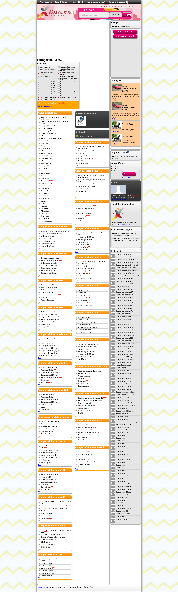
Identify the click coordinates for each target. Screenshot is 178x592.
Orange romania (46, 146)
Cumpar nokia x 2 (122, 441)
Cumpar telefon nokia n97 (124, 292)
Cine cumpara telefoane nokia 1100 (127, 276)
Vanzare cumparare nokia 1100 (126, 424)
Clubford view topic (47, 128)
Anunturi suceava (46, 153)
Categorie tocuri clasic (48, 241)
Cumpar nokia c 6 (121, 473)
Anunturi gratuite (46, 462)
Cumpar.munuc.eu (43, 587)
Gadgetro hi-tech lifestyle (49, 273)
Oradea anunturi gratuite (48, 268)
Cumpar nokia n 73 (122, 516)
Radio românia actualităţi (49, 290)
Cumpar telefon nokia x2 (124, 289)
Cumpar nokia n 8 (122, 446)
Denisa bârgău (45, 547)
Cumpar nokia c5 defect (123, 376)
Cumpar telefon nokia (123, 322)
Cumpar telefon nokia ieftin (125, 335)
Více (39, 248)
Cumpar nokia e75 (122, 432)
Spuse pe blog (82, 303)
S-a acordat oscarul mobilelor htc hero (90, 371)
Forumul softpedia (47, 183)
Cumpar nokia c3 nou (123, 514)
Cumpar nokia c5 (121, 462)
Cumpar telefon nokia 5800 (125, 343)
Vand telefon (45, 186)
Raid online (44, 484)
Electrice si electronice (48, 544)
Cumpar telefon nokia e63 (124, 295)
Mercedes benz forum (85, 454)
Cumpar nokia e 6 (121, 500)
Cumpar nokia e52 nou (123, 522)
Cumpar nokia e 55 (122, 478)
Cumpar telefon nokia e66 (124, 303)
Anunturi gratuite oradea (86, 239)
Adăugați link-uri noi (115, 6)
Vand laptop (44, 382)
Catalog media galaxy (48, 345)
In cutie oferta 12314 (84, 452)
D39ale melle (45, 380)
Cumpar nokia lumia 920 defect (126, 405)
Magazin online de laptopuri (50, 317)
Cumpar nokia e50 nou (123, 492)
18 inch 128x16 (46, 477)
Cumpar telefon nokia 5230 (125, 338)
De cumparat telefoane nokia (125, 259)
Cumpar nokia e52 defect (124, 381)
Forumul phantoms (84, 158)
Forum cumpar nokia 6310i (125, 281)
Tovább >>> (116, 100)
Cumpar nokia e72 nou (123, 508)
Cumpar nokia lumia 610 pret (125, 392)
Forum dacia (45, 188)
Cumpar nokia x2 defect (123, 386)
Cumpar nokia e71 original (124, 354)
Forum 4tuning (45, 178)
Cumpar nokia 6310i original (125, 357)
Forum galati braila (47, 370)
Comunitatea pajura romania (50, 450)
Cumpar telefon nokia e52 (124, 297)
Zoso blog (44, 168)
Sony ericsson (45, 324)
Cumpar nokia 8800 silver (124, 411)
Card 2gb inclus (46, 460)
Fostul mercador (83, 383)
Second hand (82, 378)
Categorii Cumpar (61, 2)
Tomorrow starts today (85, 403)
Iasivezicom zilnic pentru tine (50, 534)
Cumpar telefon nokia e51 (124, 319)
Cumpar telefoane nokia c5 (118, 2)
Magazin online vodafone (49, 287)
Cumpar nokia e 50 (122, 465)
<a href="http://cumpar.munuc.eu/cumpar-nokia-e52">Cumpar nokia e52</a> (126, 241)
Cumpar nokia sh (121, 481)
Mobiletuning (45, 196)
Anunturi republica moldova (50, 260)
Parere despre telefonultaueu (87, 435)
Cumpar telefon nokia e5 (124, 314)
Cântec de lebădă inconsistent (50, 372)
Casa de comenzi (46, 148)
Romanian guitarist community (51, 434)
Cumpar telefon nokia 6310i (48, 99)
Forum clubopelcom (47, 191)
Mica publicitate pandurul (49, 126)
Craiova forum (45, 487)
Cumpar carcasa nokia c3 (124, 400)
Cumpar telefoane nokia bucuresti (127, 265)
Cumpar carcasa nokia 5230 (125, 427)
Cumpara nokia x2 (122, 419)
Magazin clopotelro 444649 (87, 462)
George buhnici (83, 247)
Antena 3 (44, 407)
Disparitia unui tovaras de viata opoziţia (53, 506)
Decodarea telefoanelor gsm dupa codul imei (92, 425)
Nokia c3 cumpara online (124, 365)
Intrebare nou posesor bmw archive (89, 327)
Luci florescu (82, 221)
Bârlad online (45, 181)
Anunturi (44, 201)
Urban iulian (82, 293)
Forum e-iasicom (46, 158)
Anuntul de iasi (46, 173)
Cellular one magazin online (50, 258)
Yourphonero (45, 216)
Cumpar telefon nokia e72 (124, 308)
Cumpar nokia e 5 (121, 470)
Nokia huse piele (46, 131)
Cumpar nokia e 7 (121, 438)
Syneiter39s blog (46, 156)
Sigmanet (44, 206)
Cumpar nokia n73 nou (123, 489)
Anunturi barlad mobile (85, 430)
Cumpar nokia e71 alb (123, 459)
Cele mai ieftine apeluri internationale (53, 537)
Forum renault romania (85, 211)
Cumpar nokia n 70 (122, 457)
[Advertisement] (55, 80)
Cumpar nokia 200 (122, 430)
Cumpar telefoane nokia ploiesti (126, 268)
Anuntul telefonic (83, 408)
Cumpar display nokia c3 (124, 368)
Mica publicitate (46, 166)
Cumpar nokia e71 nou (123, 495)
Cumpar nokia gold (122, 408)
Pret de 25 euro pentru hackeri (50, 421)
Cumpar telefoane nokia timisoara (127, 262)
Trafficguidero (45, 218)
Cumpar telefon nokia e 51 (124, 316)
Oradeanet (44, 193)
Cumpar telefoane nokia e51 (95, 2)
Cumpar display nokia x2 (124, 370)
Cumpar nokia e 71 (122, 435)
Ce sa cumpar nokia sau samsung (126, 422)
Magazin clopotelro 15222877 (50, 367)
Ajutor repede (82, 437)
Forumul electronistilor (85, 305)
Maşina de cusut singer (48, 429)
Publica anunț (103, 6)
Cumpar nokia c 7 (121, 468)
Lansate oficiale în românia (49, 482)
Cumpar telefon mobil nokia (125, 278)
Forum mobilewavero (48, 243)
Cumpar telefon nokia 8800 (125, 346)
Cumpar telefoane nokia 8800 (125, 273)
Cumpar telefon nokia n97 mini (126, 330)
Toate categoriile (46, 2)
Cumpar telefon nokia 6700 (125, 284)
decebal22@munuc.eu (45, 107)
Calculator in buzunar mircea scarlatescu (54, 508)
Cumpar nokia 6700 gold (124, 351)
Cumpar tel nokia (121, 519)
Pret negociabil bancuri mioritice (88, 344)
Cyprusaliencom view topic (86, 322)
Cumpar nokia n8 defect (123, 378)
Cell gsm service (83, 191)
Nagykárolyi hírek (84, 359)
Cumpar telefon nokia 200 (124, 324)
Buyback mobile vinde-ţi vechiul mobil (90, 400)
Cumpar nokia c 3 (121, 451)
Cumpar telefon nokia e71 (124, 311)
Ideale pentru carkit (84, 457)
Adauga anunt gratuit (47, 322)
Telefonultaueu (45, 211)
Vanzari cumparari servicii (49, 295)
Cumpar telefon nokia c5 (124, 305)
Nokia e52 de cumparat (123, 503)
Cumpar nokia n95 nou (123, 486)
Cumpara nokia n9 (122, 416)
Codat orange (82, 216)
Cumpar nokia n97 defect (124, 389)
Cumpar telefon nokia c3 (124, 300)
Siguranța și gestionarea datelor (88, 266)
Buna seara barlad (46, 513)
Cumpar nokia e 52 (122, 443)
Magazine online (46, 163)
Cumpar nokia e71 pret (123, 362)
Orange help (45, 518)
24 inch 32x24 (82, 153)
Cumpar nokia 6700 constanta (125, 359)
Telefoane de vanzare (47, 151)
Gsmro (43, 203)
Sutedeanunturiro (46, 221)
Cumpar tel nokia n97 (123, 484)
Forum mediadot (83, 300)
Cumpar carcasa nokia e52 (124, 397)
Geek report (81, 276)
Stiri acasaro (82, 467)
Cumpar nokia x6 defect (123, 384)
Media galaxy (45, 297)
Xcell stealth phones (47, 236)
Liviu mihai (44, 143)
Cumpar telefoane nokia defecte (126, 270)
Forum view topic (46, 424)
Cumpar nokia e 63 (122, 454)
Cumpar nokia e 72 (122, 449)
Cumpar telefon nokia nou (124, 327)
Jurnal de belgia (83, 163)
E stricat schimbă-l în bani (49, 265)
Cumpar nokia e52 (76, 2)
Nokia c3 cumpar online (123, 373)
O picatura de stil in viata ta (87, 186)
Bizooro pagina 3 (83, 242)
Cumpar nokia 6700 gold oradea (126, 349)
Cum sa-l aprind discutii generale (51, 233)
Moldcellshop (45, 198)
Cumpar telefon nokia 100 (124, 286)
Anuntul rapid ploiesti (48, 270)
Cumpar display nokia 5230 (125, 395)
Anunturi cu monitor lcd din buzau (52, 138)
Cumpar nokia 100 (122, 497)
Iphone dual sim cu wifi (48, 394)
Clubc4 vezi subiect (47, 343)
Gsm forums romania (47, 171)
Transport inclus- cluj (85, 156)
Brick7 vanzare (45, 542)
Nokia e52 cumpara (122, 414)
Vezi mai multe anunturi (48, 516)
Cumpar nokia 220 (122, 505)
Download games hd (84, 271)
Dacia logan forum (47, 292)
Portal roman (45, 176)
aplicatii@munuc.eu (123, 224)
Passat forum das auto (85, 373)
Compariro (44, 208)
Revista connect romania (49, 133)
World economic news (85, 189)
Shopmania (44, 213)
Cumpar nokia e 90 (122, 476)
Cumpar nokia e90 (122, 511)
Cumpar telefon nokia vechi (125, 332)
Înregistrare (126, 177)
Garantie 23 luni (46, 141)
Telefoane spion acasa (48, 136)
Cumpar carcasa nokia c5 (124, 403)
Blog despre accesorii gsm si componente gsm (55, 231)
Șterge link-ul (127, 6)
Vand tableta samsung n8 (86, 206)
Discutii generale (83, 386)
